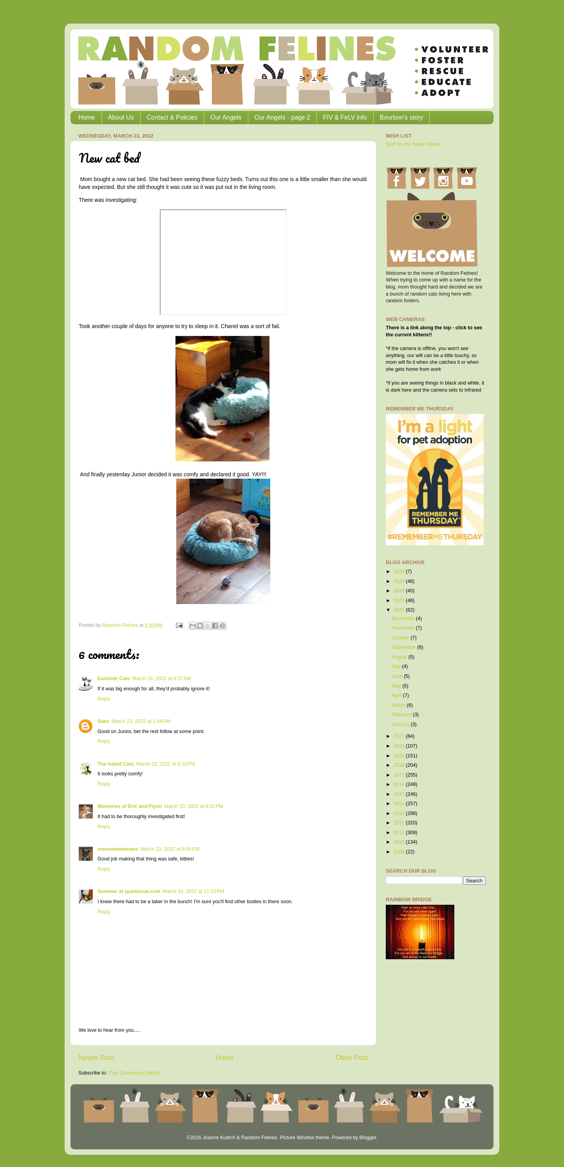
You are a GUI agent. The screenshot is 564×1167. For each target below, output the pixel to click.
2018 (399, 765)
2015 (399, 794)
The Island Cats (116, 764)
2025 (399, 581)
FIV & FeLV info (345, 117)
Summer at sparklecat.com (129, 891)
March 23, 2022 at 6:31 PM (193, 806)
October (401, 638)
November (404, 628)
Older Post (352, 1058)
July (397, 666)
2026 (399, 571)
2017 (399, 775)
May (397, 686)
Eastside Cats (114, 678)
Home (86, 117)
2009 (399, 852)
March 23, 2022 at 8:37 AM (161, 678)
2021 (399, 736)
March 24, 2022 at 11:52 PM (193, 891)
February (402, 714)
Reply (104, 699)
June (398, 676)
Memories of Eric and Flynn (130, 806)
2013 (399, 813)
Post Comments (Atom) (134, 1073)
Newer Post (96, 1058)
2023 (399, 600)
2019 (399, 756)
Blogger (367, 1137)
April (397, 695)
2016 (399, 784)
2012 (399, 823)
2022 (399, 610)
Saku (103, 721)
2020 (399, 746)
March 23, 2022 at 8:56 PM (170, 849)
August (400, 657)
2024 (399, 590)
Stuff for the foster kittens (413, 144)
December (404, 618)
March (399, 705)
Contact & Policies (172, 117)
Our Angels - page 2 (282, 117)
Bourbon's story (401, 117)
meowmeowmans (118, 849)
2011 (399, 832)
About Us (121, 117)
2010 (399, 842)
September (404, 647)
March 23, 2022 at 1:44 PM (141, 721)
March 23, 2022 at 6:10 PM (165, 764)
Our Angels (225, 117)
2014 (399, 803)
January (401, 724)
